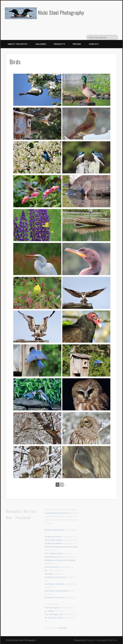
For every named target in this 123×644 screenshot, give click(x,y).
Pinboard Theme (94, 640)
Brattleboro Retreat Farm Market (60, 560)
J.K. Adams (49, 610)
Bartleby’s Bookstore (54, 529)
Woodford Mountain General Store (61, 546)
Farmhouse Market (53, 543)
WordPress (112, 640)
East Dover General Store (57, 590)
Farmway (49, 573)
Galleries (40, 44)
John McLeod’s (52, 566)
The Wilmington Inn (54, 614)
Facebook (62, 627)
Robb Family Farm (53, 556)
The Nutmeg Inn (52, 607)
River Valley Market (54, 540)
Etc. (46, 570)
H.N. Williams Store (53, 553)
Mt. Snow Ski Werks (54, 617)
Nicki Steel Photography (61, 12)
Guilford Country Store (55, 577)
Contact (94, 44)
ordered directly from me (57, 513)
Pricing (77, 44)
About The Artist (18, 44)
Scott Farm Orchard (54, 584)
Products (59, 44)
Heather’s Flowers (53, 536)
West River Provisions (55, 597)
